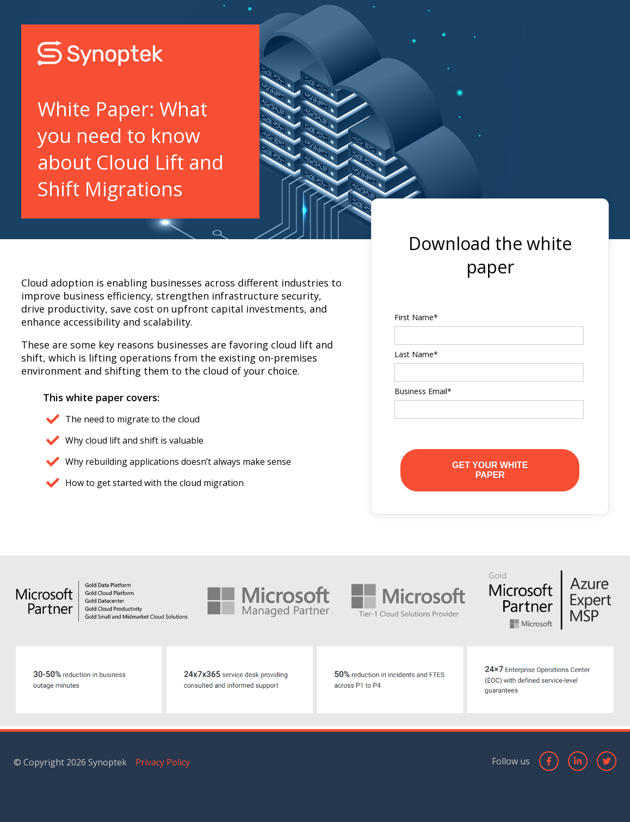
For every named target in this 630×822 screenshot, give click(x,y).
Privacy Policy (162, 762)
